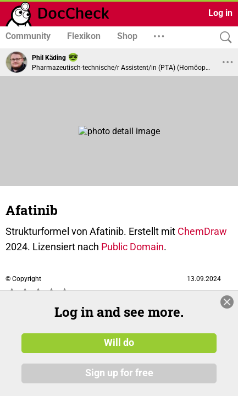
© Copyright (23, 279)
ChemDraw (202, 231)
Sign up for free (119, 373)
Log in (220, 13)
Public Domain (132, 246)
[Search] (223, 37)
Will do (119, 342)
